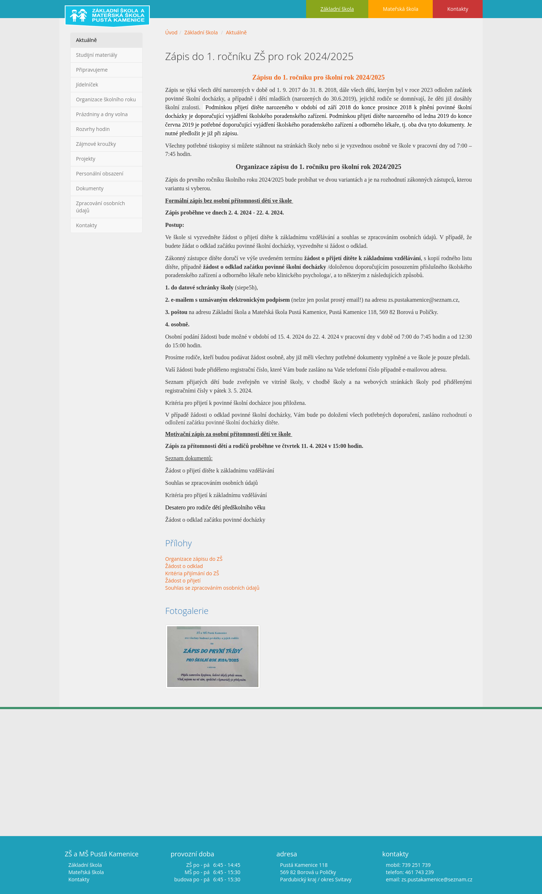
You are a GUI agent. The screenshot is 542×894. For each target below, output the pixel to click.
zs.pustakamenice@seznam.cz (436, 879)
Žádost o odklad (184, 566)
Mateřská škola (400, 8)
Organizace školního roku (106, 99)
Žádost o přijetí (183, 580)
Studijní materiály (96, 54)
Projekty (85, 158)
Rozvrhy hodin (93, 129)
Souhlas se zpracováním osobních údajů (212, 587)
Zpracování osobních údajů (100, 207)
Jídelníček (87, 84)
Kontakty (457, 8)
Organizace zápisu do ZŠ (194, 558)
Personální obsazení (99, 173)
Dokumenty (89, 188)
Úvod (171, 32)
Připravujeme (92, 69)
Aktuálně (86, 40)
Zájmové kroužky (96, 143)
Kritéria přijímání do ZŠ (192, 573)
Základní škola (337, 8)
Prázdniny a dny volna (102, 114)
